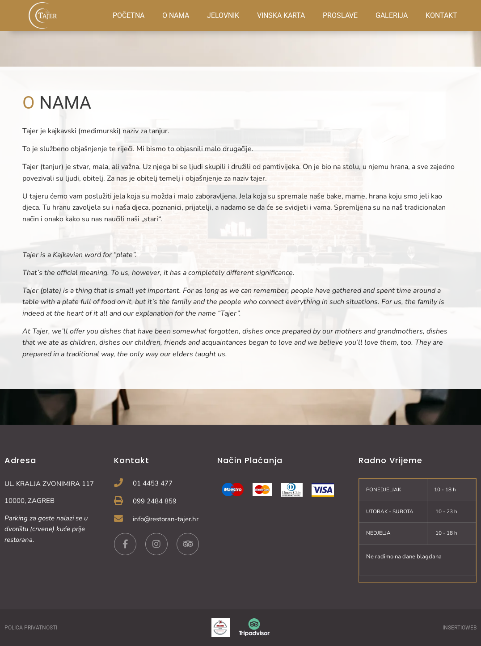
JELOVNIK (223, 15)
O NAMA (175, 15)
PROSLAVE (340, 15)
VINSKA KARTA (281, 15)
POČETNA (128, 15)
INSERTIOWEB (460, 628)
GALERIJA (392, 15)
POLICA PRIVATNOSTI (30, 628)
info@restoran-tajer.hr (165, 519)
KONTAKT (441, 15)
